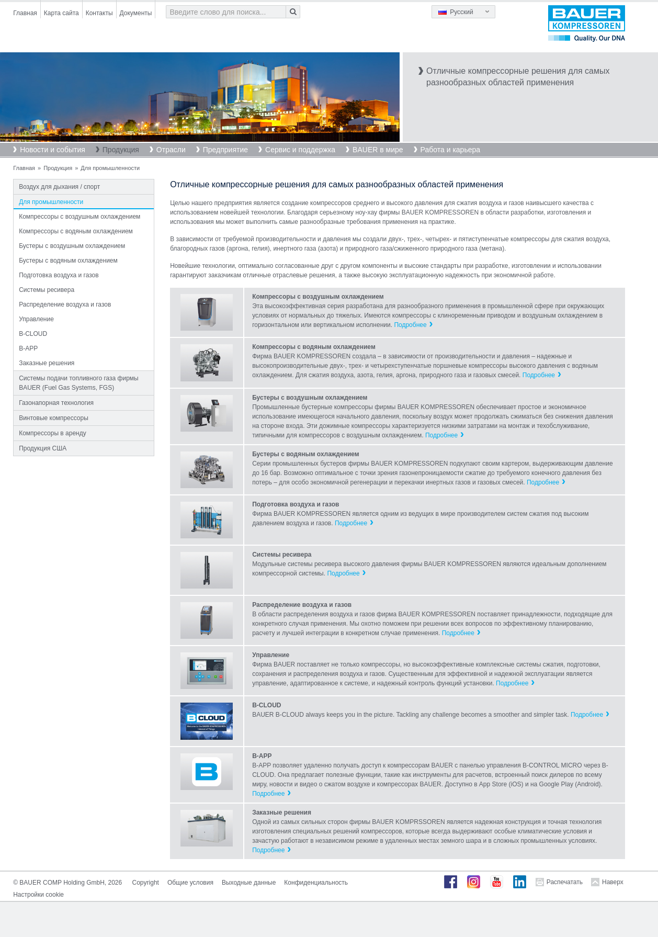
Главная (25, 13)
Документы (136, 13)
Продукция (121, 149)
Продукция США (42, 448)
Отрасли (171, 149)
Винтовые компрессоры (53, 418)
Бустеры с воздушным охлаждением (72, 246)
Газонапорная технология (56, 403)
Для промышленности (51, 202)
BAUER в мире (378, 149)
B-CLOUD (33, 333)
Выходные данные (249, 882)
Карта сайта (61, 13)
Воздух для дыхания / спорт (59, 186)
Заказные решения (46, 363)
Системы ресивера (46, 289)
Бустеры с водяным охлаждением (68, 260)
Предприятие (225, 149)
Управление (36, 319)
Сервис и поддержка (300, 149)
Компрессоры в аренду (52, 433)
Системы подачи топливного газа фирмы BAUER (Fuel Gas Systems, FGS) (79, 383)
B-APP (28, 348)
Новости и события (52, 149)
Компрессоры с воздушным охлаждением (79, 216)
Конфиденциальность (316, 882)
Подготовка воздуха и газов (59, 275)
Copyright (145, 882)
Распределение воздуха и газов (65, 304)
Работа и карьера (450, 149)
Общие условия (190, 882)
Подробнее (410, 325)
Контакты (99, 13)
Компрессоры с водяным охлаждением (76, 231)
